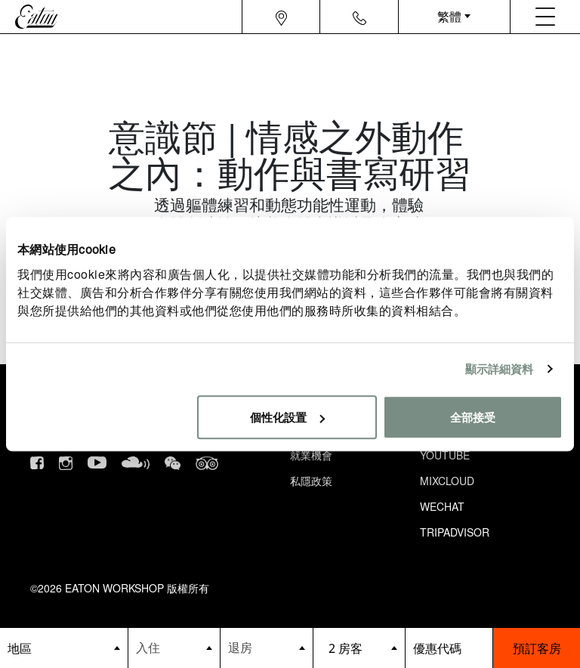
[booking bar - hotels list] (64, 648)
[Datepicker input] (174, 647)
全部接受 (472, 417)
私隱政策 (311, 480)
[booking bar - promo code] (449, 648)
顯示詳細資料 (499, 368)
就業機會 (311, 454)
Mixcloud (447, 480)
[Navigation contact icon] (359, 17)
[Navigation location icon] (281, 17)
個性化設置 (287, 417)
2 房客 (345, 648)
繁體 (449, 16)
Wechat (442, 506)
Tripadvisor (454, 532)
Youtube (445, 454)
